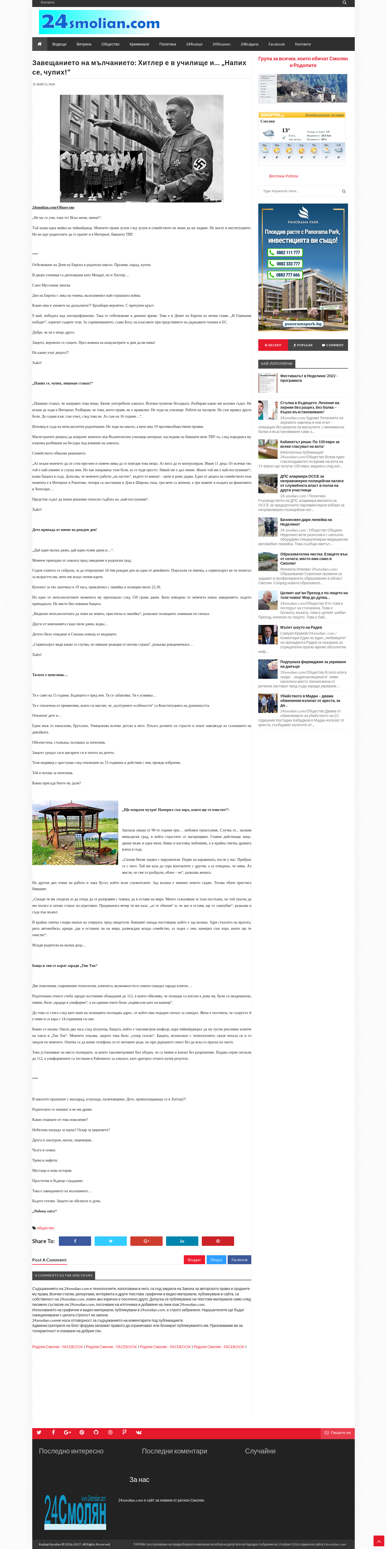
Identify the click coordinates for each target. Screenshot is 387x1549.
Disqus (216, 1259)
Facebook (240, 1259)
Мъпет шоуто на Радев (301, 627)
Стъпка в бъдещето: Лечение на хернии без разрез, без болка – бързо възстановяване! (309, 407)
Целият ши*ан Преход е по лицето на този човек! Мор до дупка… (314, 595)
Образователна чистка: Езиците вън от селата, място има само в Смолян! (313, 558)
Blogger (194, 1259)
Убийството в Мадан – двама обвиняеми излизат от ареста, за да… (310, 700)
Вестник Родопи (283, 176)
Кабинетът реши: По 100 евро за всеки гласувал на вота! (309, 444)
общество (45, 1228)
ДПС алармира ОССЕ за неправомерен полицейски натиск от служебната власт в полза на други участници (312, 483)
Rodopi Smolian (50, 1544)
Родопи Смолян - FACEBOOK (57, 1346)
